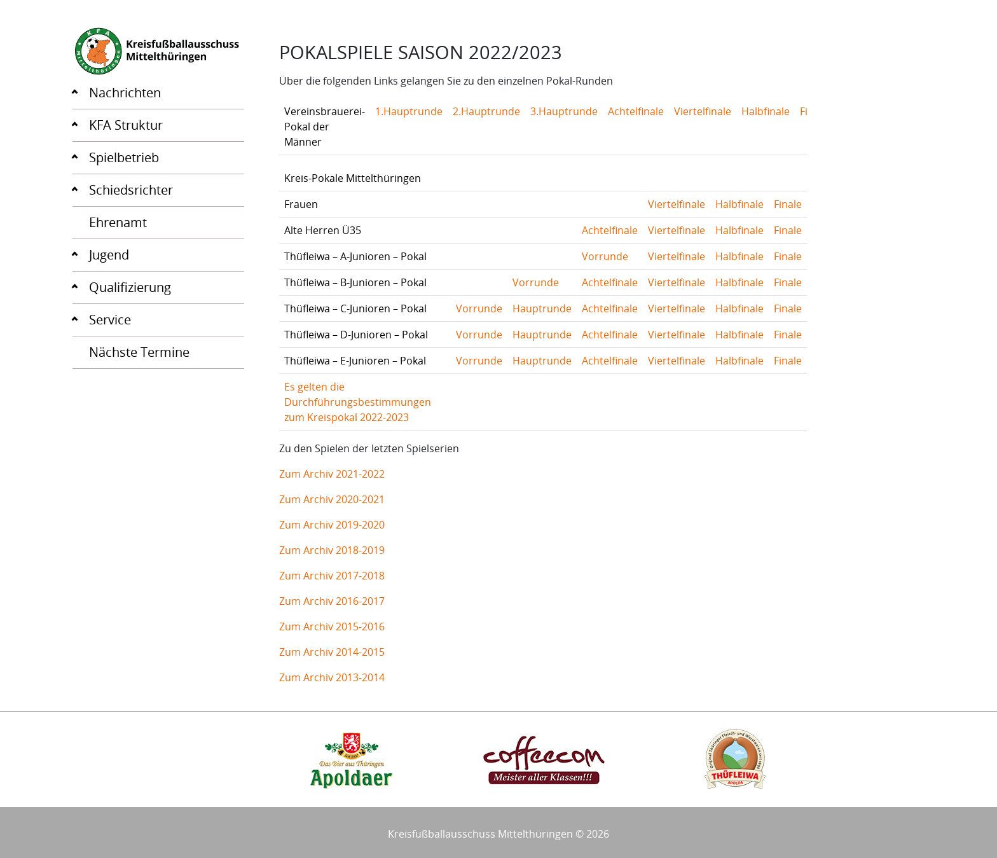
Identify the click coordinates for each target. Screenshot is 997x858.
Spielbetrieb (124, 157)
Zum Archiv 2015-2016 (332, 626)
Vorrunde (605, 256)
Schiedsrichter (131, 189)
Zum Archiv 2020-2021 (332, 499)
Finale (788, 204)
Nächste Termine (139, 352)
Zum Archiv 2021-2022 (332, 474)
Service (110, 319)
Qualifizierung (130, 287)
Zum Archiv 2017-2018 (332, 576)
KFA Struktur (126, 125)
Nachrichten (125, 92)
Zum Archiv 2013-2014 (332, 677)
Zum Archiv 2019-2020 (332, 525)
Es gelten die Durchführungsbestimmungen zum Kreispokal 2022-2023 (357, 402)
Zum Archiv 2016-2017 (332, 601)
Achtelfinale (636, 111)
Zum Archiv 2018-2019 (332, 550)
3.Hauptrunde (564, 111)
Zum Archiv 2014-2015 (332, 652)
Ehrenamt (118, 222)
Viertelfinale (702, 111)
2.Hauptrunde (486, 111)
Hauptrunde (542, 308)
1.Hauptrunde (409, 111)
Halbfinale (765, 111)
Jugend (109, 254)
